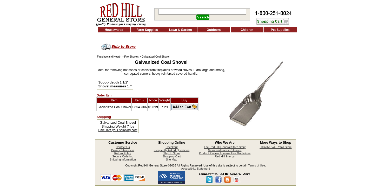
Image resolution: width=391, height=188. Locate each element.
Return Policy (122, 153)
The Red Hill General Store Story (225, 147)
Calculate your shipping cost (117, 130)
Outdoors (214, 30)
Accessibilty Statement (195, 168)
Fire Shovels (131, 56)
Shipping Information (123, 159)
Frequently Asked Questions (172, 150)
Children (247, 30)
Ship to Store (171, 153)
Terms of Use (256, 165)
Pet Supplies (280, 30)
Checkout (171, 147)
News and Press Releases (224, 150)
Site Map (171, 159)
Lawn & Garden (180, 30)
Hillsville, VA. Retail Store (275, 147)
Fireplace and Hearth (109, 56)
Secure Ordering (122, 156)
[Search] (202, 12)
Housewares (114, 30)
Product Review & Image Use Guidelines (225, 153)
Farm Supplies (147, 30)
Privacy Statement (122, 150)
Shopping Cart (171, 156)
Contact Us (123, 147)
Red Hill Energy (225, 156)
